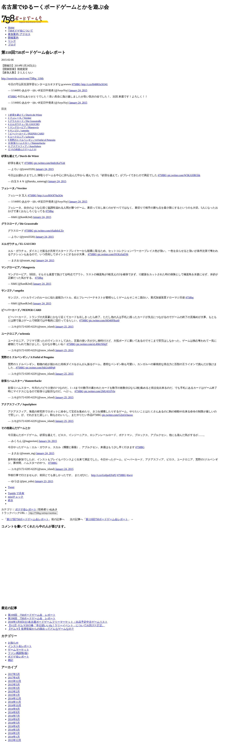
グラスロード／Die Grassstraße (24, 121)
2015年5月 (14, 684)
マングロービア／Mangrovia (23, 127)
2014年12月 (14, 698)
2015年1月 (14, 695)
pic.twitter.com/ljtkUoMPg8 (40, 367)
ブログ (12, 44)
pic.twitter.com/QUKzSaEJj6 (112, 254)
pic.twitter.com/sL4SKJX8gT (91, 344)
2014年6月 (14, 719)
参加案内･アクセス (19, 34)
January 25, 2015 (64, 326)
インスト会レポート (20, 646)
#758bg (49, 211)
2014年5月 (14, 722)
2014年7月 (14, 715)
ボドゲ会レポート (25, 509)
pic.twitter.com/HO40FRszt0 (104, 320)
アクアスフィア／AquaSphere (24, 146)
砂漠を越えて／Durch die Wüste (25, 114)
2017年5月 (14, 674)
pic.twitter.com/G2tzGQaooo (117, 415)
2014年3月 (14, 729)
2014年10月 (14, 705)
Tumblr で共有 (16, 493)
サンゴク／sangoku (18, 130)
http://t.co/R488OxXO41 (94, 84)
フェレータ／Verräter (19, 118)
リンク (12, 41)
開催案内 (13, 37)
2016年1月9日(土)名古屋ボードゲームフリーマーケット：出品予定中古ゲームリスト (57, 621)
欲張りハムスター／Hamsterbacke (26, 143)
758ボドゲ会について (20, 30)
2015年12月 (14, 681)
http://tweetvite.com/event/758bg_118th (22, 78)
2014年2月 (14, 733)
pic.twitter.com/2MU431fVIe (99, 391)
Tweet (11, 487)
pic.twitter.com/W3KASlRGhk (183, 175)
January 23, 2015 (44, 481)
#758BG (76, 84)
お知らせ (13, 642)
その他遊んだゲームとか (22, 149)
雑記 (10, 660)
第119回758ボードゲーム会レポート (107, 519)
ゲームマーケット (18, 649)
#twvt (130, 475)
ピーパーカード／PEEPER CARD (26, 133)
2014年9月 (14, 708)
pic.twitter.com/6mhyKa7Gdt (49, 163)
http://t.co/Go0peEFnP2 (103, 475)
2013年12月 (14, 740)
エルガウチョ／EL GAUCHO (23, 124)
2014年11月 (14, 702)
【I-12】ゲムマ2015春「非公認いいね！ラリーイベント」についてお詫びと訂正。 (56, 625)
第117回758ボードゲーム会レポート (28, 519)
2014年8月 (14, 712)
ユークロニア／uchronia (21, 136)
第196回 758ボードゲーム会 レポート (31, 618)
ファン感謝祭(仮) (18, 653)
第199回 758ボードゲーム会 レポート (31, 615)
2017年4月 (14, 677)
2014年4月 (14, 726)
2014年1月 (14, 736)
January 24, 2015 (78, 90)
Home (11, 27)
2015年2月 (14, 691)
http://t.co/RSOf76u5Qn (50, 195)
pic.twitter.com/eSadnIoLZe (49, 230)
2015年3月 (14, 688)
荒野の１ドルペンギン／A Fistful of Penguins (31, 140)
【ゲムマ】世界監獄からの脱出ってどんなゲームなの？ (41, 628)
